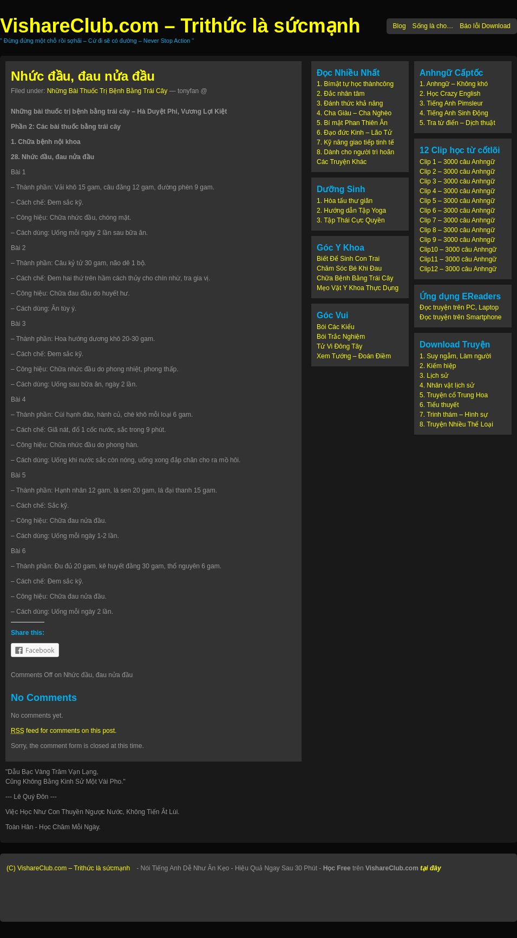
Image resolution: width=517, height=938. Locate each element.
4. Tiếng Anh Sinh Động (454, 113)
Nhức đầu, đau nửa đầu (83, 76)
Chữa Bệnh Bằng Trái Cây (355, 278)
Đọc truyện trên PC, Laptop (459, 307)
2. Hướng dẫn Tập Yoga (351, 210)
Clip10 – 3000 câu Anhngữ (458, 249)
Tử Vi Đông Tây (339, 346)
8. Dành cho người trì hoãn (355, 152)
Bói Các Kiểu (336, 327)
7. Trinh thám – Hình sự (454, 414)
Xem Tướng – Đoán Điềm (354, 356)
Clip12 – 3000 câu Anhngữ (458, 269)
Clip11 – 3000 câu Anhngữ (458, 259)
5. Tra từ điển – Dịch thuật (457, 123)
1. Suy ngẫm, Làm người (455, 356)
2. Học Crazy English (450, 93)
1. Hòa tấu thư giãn (344, 201)
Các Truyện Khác (342, 162)
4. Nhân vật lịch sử (447, 385)
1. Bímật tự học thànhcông (355, 84)
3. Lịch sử (434, 375)
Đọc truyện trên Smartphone (460, 317)
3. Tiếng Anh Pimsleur (451, 103)
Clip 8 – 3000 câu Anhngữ (457, 230)
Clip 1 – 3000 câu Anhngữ (457, 162)
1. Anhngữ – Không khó (454, 84)
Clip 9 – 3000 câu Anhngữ (457, 240)
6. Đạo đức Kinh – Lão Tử (354, 132)
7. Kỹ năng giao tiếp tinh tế (355, 142)
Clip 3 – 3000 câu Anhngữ (457, 181)
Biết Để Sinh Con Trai (348, 259)
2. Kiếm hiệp (438, 366)
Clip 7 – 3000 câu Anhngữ (457, 220)
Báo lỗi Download (485, 26)
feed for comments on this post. (63, 730)
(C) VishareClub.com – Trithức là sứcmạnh (68, 868)
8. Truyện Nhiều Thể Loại (456, 424)
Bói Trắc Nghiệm (341, 336)
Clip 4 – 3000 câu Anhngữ (457, 191)
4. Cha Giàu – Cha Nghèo (354, 113)
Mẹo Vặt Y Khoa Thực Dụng (357, 288)
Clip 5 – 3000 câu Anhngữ (457, 201)
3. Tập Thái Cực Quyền (351, 220)
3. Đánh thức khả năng (350, 103)
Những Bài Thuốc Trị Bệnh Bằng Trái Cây (107, 91)
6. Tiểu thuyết (439, 405)
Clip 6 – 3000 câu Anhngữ (457, 210)
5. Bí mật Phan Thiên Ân (352, 123)
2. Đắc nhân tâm (340, 93)
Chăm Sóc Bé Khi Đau (349, 268)
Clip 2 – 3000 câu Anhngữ (457, 171)
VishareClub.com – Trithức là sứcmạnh (180, 26)
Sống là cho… (433, 26)
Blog (399, 26)
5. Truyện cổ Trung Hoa (454, 395)
